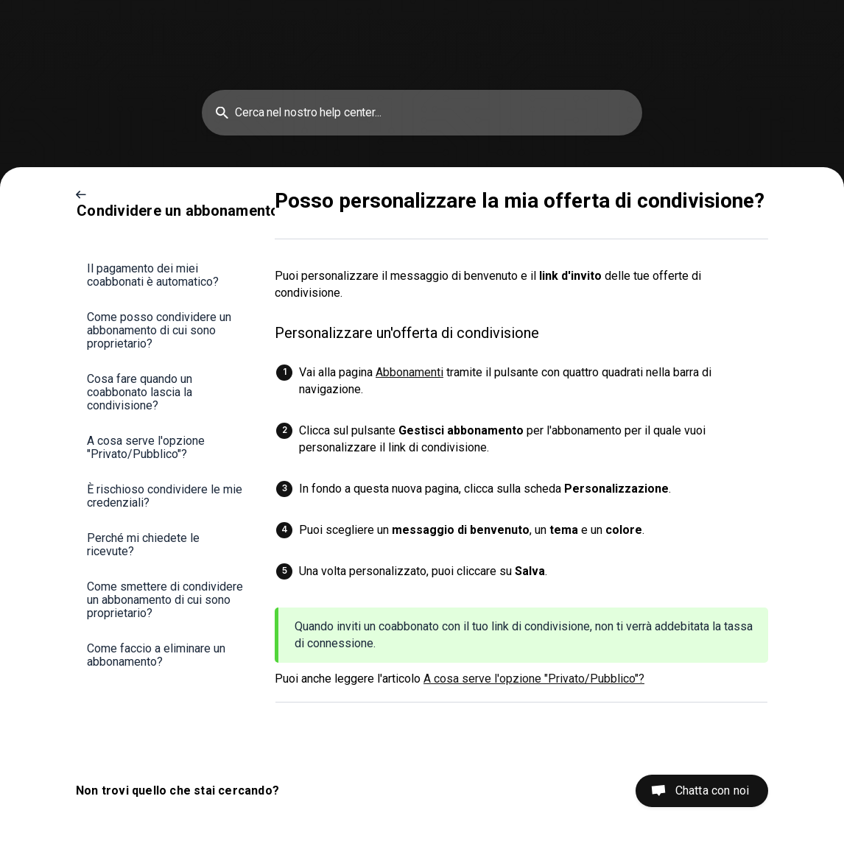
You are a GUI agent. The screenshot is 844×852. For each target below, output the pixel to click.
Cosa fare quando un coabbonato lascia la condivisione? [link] (139, 392)
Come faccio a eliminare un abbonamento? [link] (156, 655)
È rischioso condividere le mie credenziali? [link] (164, 496)
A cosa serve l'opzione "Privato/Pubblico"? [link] (146, 447)
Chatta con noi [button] (712, 791)
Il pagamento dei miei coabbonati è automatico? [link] (153, 275)
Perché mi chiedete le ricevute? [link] (143, 544)
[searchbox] (422, 112)
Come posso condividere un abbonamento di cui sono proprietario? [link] (159, 330)
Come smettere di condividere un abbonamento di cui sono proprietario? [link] (165, 600)
